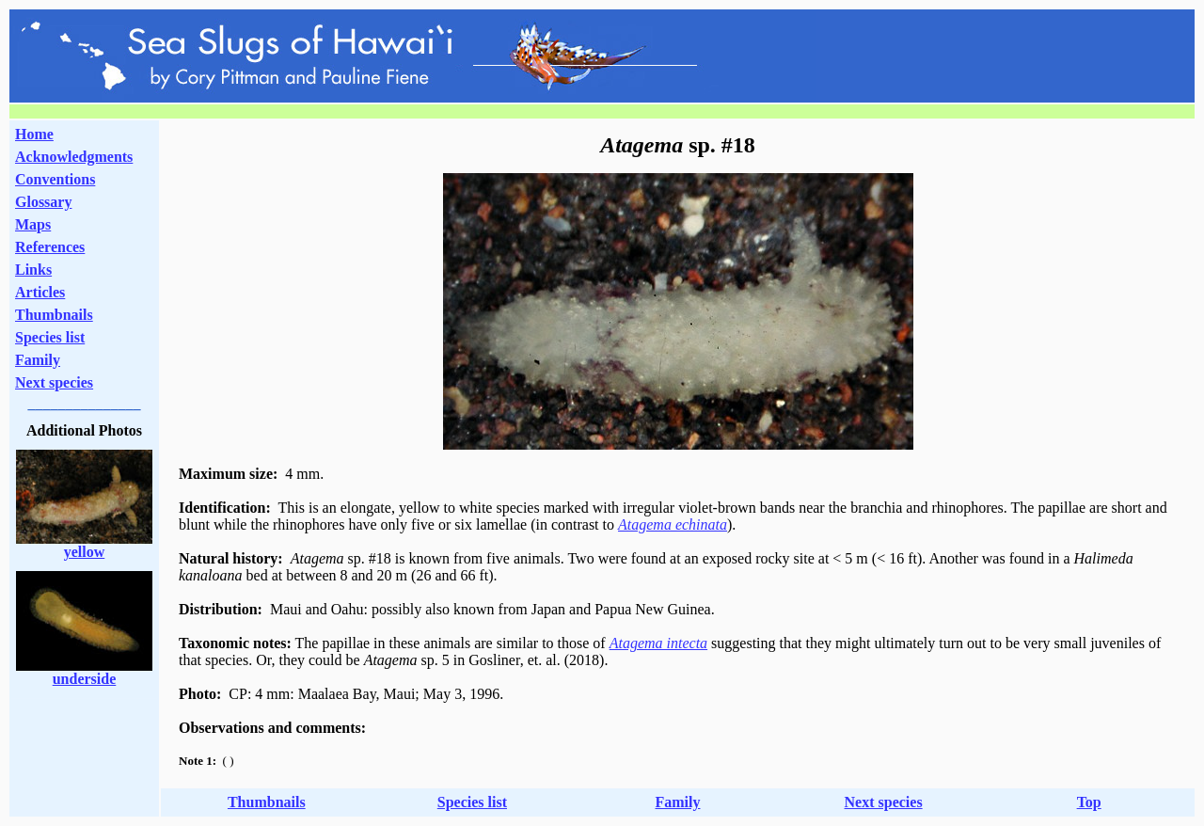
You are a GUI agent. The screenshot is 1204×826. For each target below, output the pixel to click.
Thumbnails (54, 315)
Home (34, 134)
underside (85, 679)
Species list (50, 337)
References (50, 247)
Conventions (55, 179)
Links (33, 270)
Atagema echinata (672, 524)
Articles (40, 292)
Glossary (43, 202)
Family (37, 360)
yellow (84, 552)
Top (1089, 802)
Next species (54, 382)
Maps (33, 224)
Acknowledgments (74, 157)
